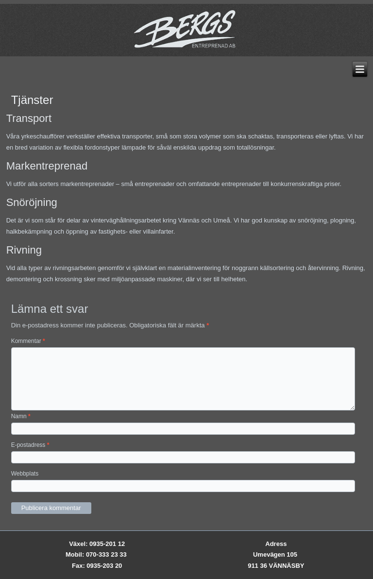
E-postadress (30, 445)
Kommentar (28, 341)
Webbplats (24, 473)
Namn (21, 416)
